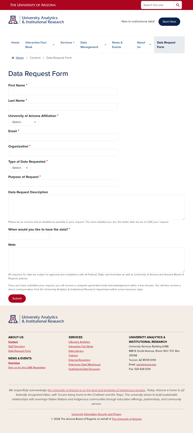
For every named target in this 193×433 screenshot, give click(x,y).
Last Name (16, 101)
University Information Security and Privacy (96, 414)
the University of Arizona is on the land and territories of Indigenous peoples (96, 390)
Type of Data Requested (26, 162)
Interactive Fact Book (35, 45)
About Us (141, 45)
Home (15, 42)
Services (66, 42)
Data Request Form (166, 45)
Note (12, 245)
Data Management (89, 45)
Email (12, 131)
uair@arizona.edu (146, 364)
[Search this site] (157, 5)
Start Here (169, 22)
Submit (17, 298)
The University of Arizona (126, 419)
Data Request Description (28, 192)
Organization (18, 146)
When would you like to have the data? (38, 229)
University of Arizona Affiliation (32, 116)
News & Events (117, 45)
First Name (16, 85)
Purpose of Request (23, 177)
